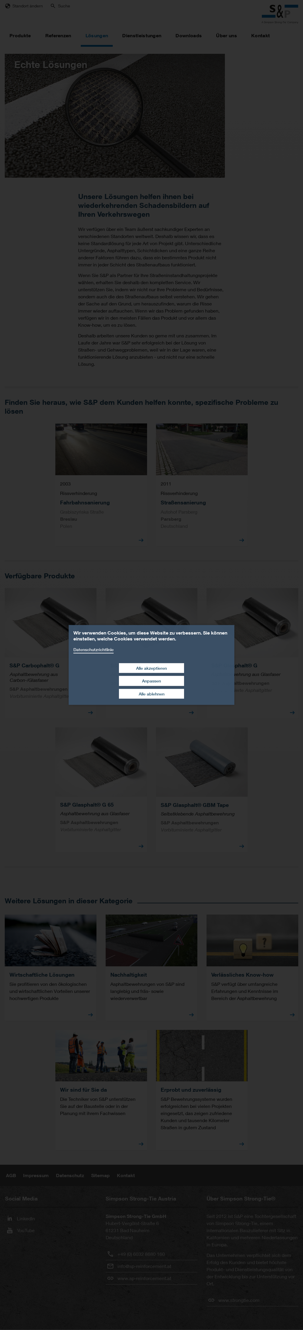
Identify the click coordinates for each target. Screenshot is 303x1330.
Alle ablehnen (152, 693)
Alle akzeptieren (151, 667)
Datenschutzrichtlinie (93, 649)
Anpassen (151, 680)
